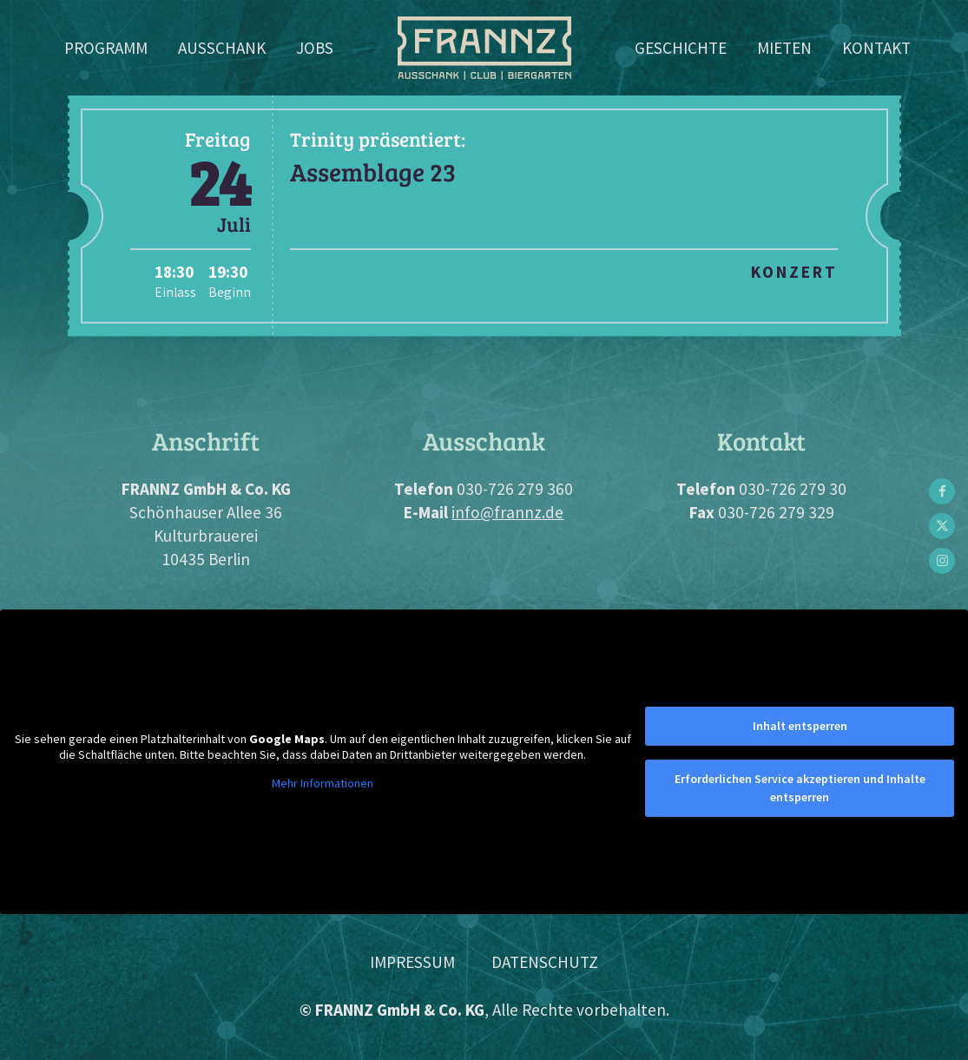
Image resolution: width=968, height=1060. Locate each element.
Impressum (412, 961)
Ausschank (222, 47)
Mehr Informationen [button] (322, 783)
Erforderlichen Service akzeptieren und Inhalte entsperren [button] (800, 788)
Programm (106, 47)
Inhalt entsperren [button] (800, 726)
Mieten (784, 47)
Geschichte (681, 47)
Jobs (314, 47)
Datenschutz (544, 961)
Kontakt (876, 47)
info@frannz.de (507, 512)
